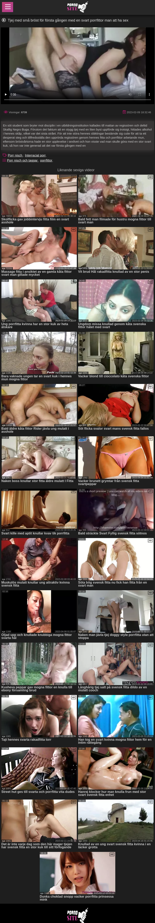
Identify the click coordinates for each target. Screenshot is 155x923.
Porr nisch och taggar (23, 160)
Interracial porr (35, 155)
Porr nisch (15, 155)
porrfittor (46, 160)
